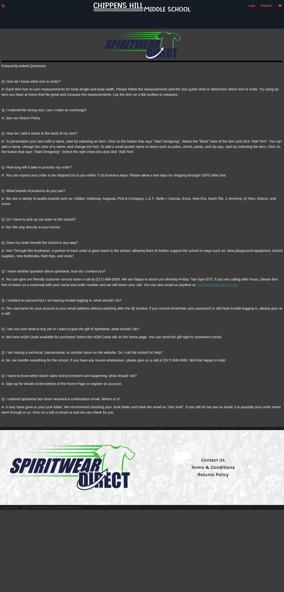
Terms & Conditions (213, 467)
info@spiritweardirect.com (216, 285)
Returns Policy (213, 474)
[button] (3, 6)
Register (266, 6)
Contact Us (213, 460)
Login (251, 6)
